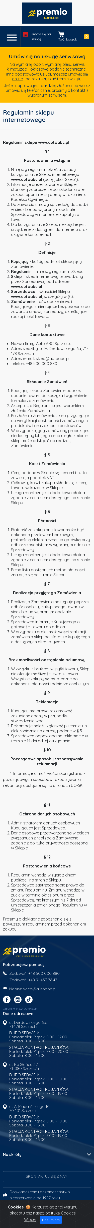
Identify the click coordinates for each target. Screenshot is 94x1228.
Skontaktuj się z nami (47, 1176)
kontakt (78, 90)
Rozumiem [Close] (51, 1219)
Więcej (30, 1219)
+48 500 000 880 (44, 973)
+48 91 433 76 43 (42, 979)
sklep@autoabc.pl (39, 988)
